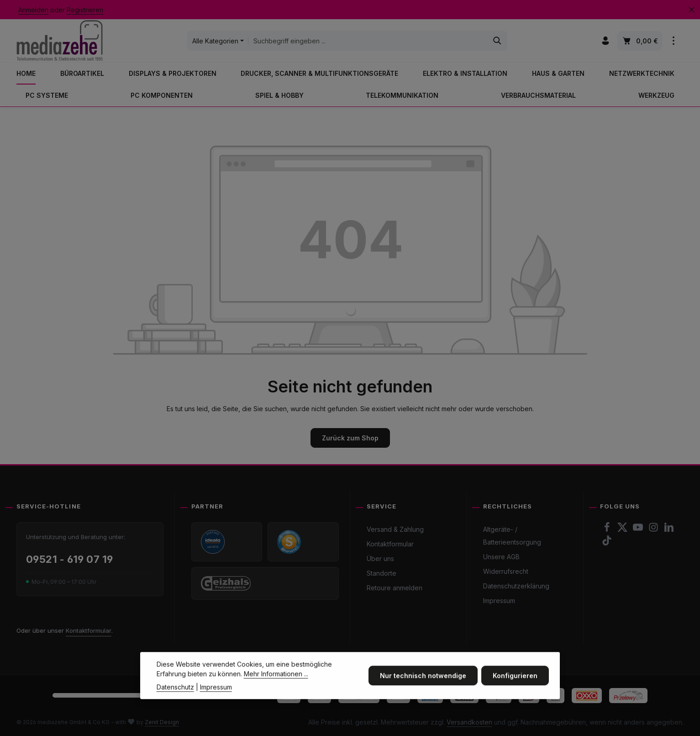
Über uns (380, 558)
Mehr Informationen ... (276, 685)
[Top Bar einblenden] (674, 41)
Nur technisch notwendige (423, 687)
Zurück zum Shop (350, 438)
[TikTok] (607, 543)
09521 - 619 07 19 (69, 559)
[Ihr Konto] (606, 41)
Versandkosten (469, 722)
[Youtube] (639, 530)
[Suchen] (497, 41)
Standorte (381, 573)
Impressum (499, 600)
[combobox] (367, 41)
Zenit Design (162, 722)
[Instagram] (654, 530)
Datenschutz (175, 699)
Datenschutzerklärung (516, 586)
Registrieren (85, 10)
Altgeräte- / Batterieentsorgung (512, 535)
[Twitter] (623, 530)
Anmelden (33, 10)
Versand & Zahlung (395, 529)
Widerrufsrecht (505, 571)
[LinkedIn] (669, 530)
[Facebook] (608, 530)
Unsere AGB (501, 557)
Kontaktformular (88, 630)
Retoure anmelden (394, 588)
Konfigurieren (515, 687)
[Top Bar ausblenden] (691, 9)
